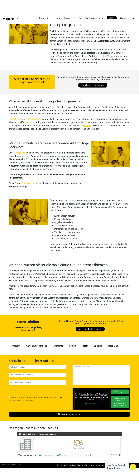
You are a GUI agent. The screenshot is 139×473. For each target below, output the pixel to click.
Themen (66, 18)
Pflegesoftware (33, 119)
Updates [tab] (98, 346)
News (58, 18)
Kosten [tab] (72, 346)
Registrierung (90, 18)
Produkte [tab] (16, 346)
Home (41, 18)
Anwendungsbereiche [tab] (36, 346)
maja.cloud (14, 119)
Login (111, 18)
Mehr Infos (116, 455)
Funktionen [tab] (58, 346)
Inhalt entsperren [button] (120, 392)
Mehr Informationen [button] (91, 403)
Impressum (5, 465)
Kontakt (101, 18)
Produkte (77, 18)
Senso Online (28, 183)
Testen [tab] (85, 346)
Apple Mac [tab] (113, 346)
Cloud (49, 18)
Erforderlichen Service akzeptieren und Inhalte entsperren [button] (119, 402)
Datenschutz (15, 465)
